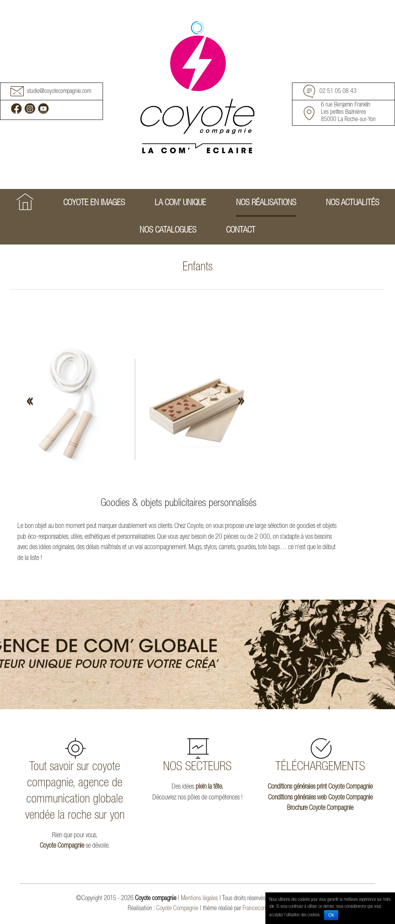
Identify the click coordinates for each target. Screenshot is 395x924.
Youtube (43, 108)
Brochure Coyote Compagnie (320, 808)
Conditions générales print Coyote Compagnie (320, 787)
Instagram (30, 108)
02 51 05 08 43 (337, 92)
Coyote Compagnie (62, 846)
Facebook (16, 108)
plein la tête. (209, 787)
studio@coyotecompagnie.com (59, 92)
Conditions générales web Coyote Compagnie (320, 797)
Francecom (255, 908)
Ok (331, 915)
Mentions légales (199, 898)
